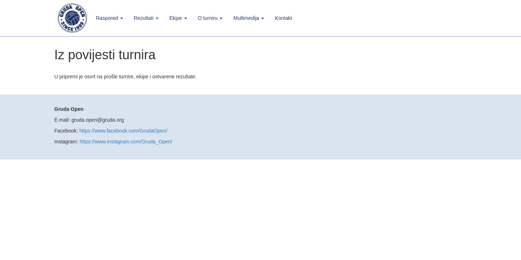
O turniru (210, 18)
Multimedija (248, 18)
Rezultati (146, 18)
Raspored (109, 18)
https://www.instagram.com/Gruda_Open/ (126, 141)
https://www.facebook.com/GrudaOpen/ (123, 131)
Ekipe (178, 18)
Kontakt (283, 18)
